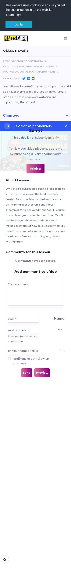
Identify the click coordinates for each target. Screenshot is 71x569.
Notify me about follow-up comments (30, 361)
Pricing (35, 168)
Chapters (11, 115)
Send (26, 372)
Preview (42, 372)
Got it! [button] (19, 24)
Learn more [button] (14, 14)
